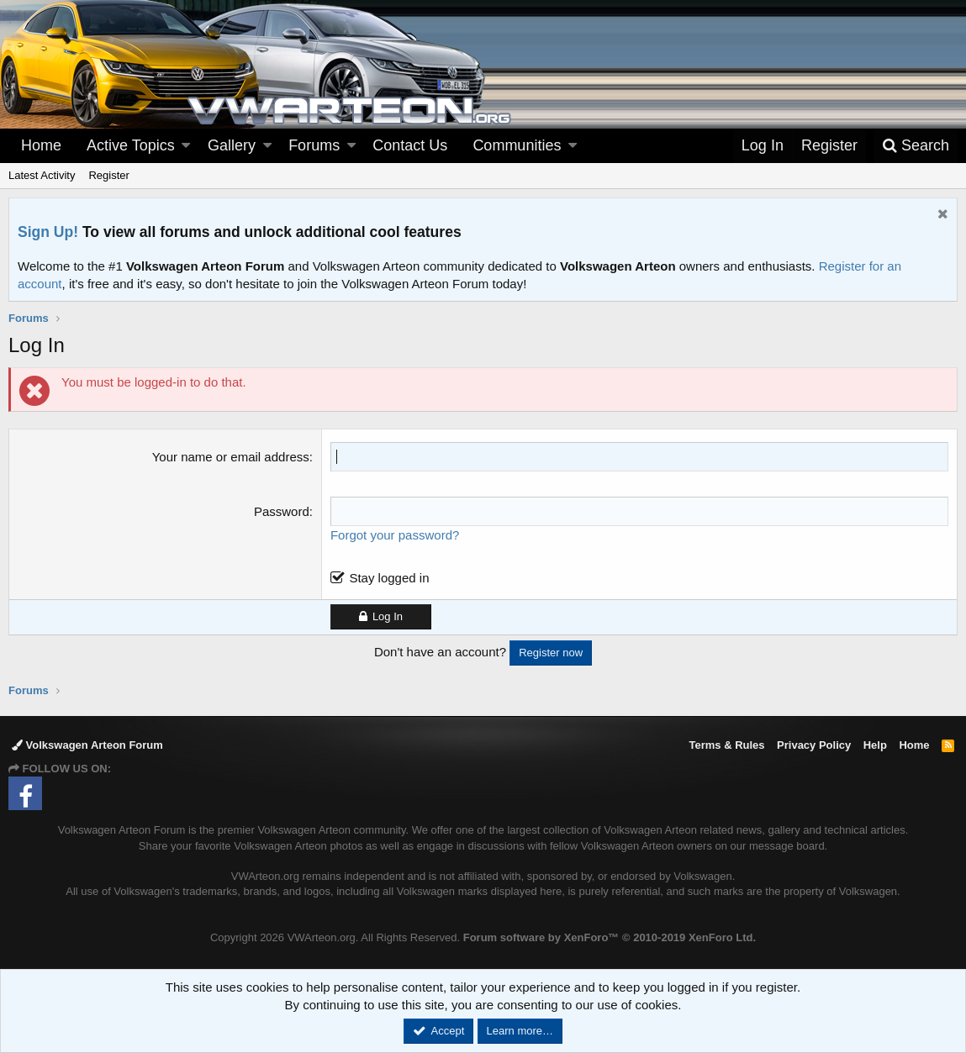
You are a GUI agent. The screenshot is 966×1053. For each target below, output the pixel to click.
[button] (185, 146)
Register (108, 175)
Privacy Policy (814, 745)
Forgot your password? (394, 535)
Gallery (232, 145)
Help (875, 745)
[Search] (916, 146)
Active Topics (131, 145)
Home (41, 145)
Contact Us (409, 145)
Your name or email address (230, 457)
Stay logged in (389, 578)
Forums (314, 145)
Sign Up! (48, 232)
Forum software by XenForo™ (609, 937)
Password (281, 511)
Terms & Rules (726, 745)
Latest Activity (41, 175)
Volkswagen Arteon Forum (87, 745)
